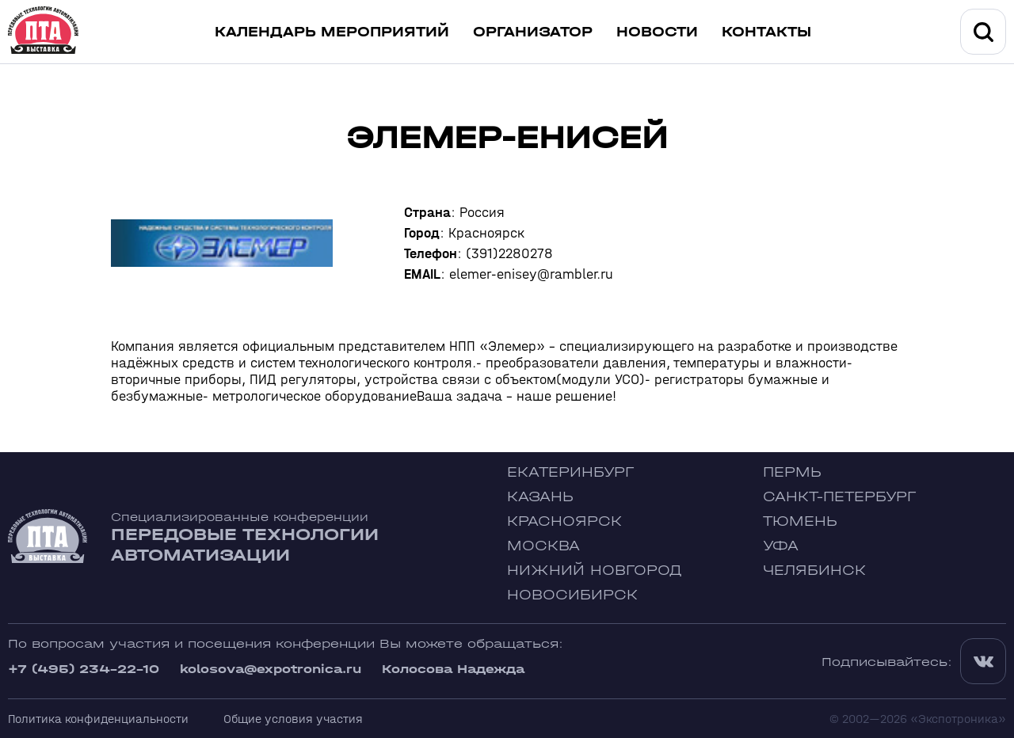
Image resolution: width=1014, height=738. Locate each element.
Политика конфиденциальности (98, 718)
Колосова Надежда (453, 668)
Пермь (792, 472)
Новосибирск (572, 595)
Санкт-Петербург (839, 497)
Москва (543, 546)
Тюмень (800, 521)
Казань (540, 497)
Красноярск (564, 521)
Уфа (781, 546)
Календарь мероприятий (332, 32)
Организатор (533, 32)
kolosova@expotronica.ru (270, 668)
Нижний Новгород (594, 570)
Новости (657, 32)
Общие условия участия (293, 718)
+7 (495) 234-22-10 (83, 668)
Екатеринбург (570, 472)
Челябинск (814, 570)
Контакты (766, 32)
